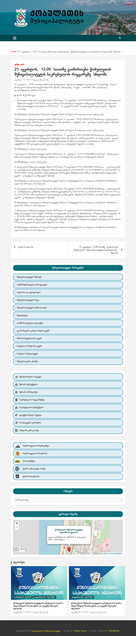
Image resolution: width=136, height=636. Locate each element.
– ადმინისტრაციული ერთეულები (31, 284)
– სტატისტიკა (21, 315)
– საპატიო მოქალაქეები (26, 354)
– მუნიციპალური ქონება (26, 361)
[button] (69, 549)
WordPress (114, 631)
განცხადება (19, 64)
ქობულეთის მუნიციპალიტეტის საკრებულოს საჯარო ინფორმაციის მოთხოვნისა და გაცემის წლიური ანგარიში (38, 606)
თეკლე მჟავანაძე (41, 80)
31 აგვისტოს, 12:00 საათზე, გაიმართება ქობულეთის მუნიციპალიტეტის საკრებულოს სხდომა (95, 250)
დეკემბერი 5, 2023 (21, 612)
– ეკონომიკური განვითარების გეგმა (32, 331)
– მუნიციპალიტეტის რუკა (27, 300)
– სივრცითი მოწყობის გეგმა (28, 346)
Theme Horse (80, 631)
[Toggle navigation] (14, 38)
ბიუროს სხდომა (25, 247)
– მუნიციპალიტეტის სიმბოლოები (31, 307)
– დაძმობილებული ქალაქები (29, 323)
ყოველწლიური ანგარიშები (44, 597)
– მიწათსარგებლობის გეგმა (28, 338)
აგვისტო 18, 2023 (22, 80)
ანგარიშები (19, 562)
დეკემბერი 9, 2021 (79, 612)
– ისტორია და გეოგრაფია (28, 292)
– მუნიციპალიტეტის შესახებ (28, 277)
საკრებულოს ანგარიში (23, 597)
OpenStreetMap (116, 554)
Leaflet (103, 554)
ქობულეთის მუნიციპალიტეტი (46, 631)
